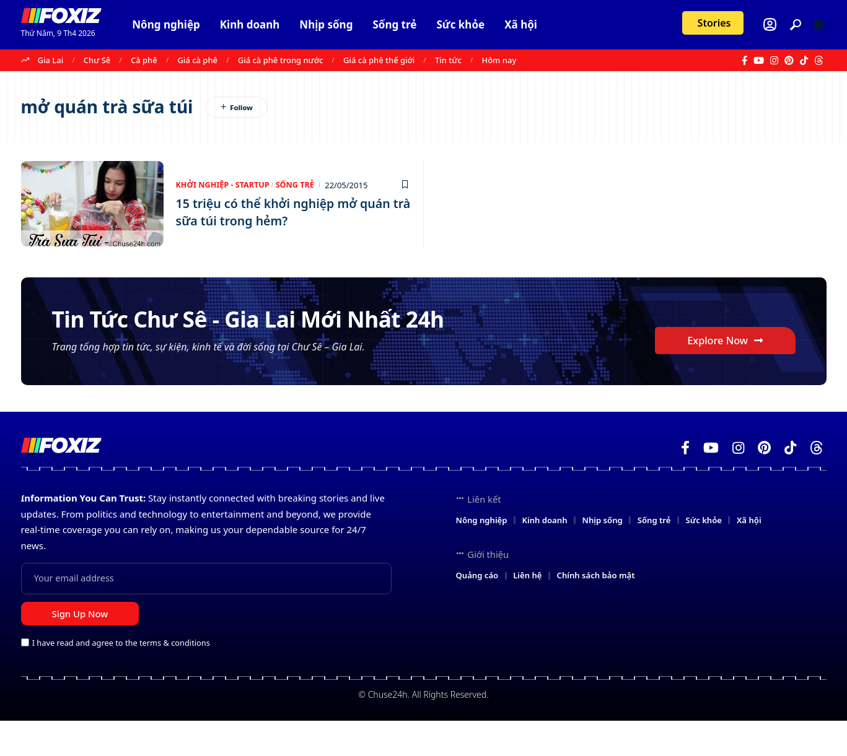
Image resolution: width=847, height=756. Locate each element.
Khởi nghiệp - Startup (224, 185)
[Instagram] (774, 60)
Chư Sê (97, 60)
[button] (795, 25)
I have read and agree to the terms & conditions (121, 678)
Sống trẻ (298, 185)
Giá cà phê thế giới (379, 60)
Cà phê (144, 60)
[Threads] (819, 60)
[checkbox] (25, 677)
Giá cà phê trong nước (280, 60)
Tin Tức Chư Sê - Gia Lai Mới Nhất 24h (260, 334)
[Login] (770, 24)
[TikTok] (804, 60)
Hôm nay (498, 60)
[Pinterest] (789, 60)
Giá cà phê (197, 60)
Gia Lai (51, 60)
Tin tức (448, 60)
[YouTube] (758, 60)
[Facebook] (744, 60)
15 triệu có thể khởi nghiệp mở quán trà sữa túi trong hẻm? (285, 212)
